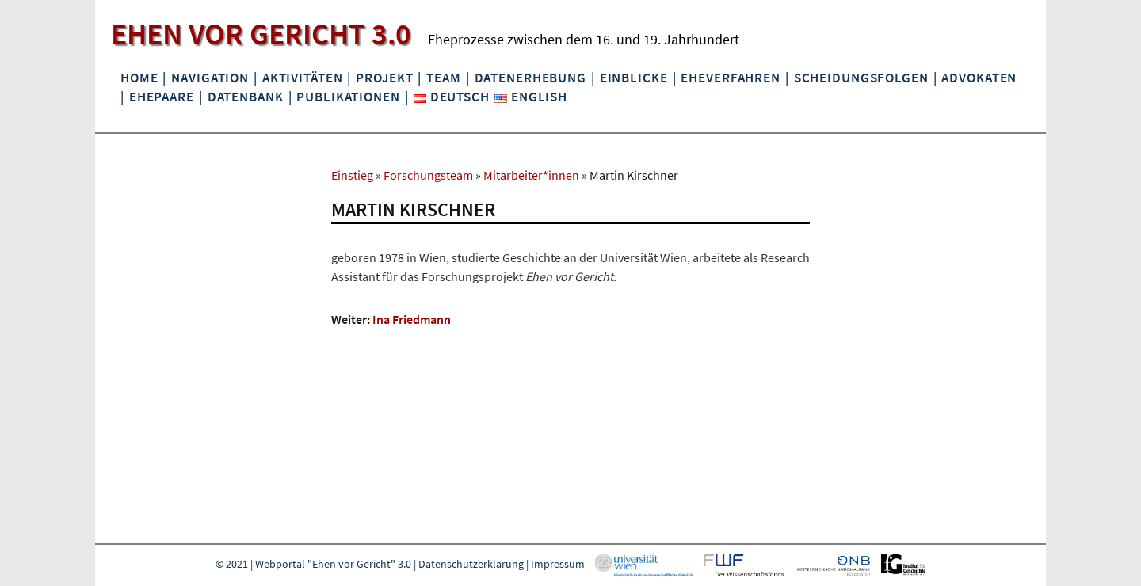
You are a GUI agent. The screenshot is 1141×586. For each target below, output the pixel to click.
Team (443, 77)
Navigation (210, 77)
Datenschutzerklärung (471, 564)
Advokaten (979, 77)
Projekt (384, 77)
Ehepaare (161, 96)
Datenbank (246, 96)
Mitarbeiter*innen (531, 175)
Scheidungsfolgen (861, 77)
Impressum (558, 564)
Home (139, 77)
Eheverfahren (730, 77)
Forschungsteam (428, 175)
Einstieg (352, 175)
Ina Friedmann (411, 319)
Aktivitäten (302, 77)
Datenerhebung (530, 77)
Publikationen (347, 96)
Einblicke (634, 77)
